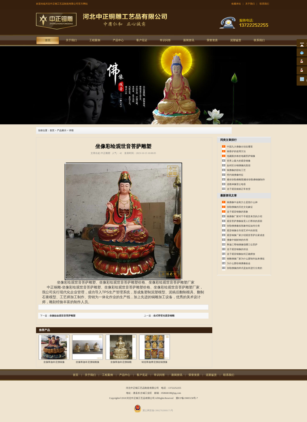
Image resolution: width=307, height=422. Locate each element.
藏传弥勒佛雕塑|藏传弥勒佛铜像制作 (246, 179)
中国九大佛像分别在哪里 (240, 146)
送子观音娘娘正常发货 (238, 189)
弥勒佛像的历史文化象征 (240, 207)
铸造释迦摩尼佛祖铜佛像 (154, 362)
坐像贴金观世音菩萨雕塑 (62, 315)
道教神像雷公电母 (236, 184)
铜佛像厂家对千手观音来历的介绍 (244, 216)
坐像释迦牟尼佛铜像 (54, 362)
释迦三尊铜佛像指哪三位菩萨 (242, 244)
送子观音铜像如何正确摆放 (241, 254)
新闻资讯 (188, 40)
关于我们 (250, 3)
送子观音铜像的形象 (237, 211)
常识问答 (165, 40)
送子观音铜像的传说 (237, 249)
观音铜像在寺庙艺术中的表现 (242, 230)
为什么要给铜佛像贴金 (238, 263)
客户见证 (141, 40)
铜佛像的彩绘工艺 (236, 170)
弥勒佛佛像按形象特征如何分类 (243, 225)
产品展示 (61, 130)
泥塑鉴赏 (235, 40)
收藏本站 (236, 3)
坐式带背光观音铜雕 (163, 315)
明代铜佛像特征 (235, 174)
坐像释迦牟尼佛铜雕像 (87, 362)
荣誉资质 (212, 40)
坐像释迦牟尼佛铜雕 (121, 362)
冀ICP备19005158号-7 (187, 398)
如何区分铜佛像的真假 (238, 165)
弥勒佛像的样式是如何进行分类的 (244, 268)
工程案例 (94, 40)
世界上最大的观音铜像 (238, 160)
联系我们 (264, 3)
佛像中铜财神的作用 (237, 240)
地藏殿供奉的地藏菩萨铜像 (241, 156)
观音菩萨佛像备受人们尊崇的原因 (244, 221)
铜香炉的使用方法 (236, 151)
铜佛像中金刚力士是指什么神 (242, 202)
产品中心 (118, 40)
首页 (48, 40)
